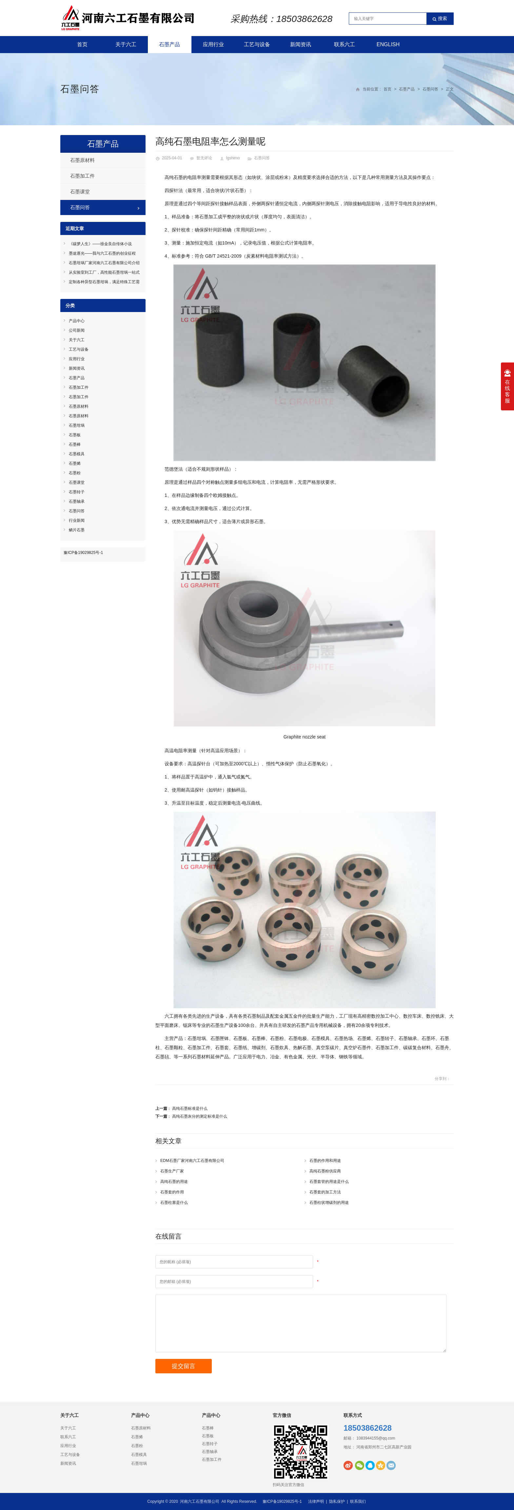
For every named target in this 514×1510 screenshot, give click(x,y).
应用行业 (213, 44)
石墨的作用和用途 (325, 1160)
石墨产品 (169, 44)
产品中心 (77, 321)
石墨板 (75, 435)
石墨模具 (77, 454)
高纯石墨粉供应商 (325, 1171)
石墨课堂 (80, 191)
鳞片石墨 (77, 530)
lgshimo (233, 158)
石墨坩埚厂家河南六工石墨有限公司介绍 (104, 263)
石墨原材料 (82, 160)
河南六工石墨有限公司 (199, 1501)
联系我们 (358, 1501)
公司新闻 (77, 330)
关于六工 (125, 44)
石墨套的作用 (172, 1192)
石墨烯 (75, 463)
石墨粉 (75, 473)
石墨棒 (75, 444)
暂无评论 (204, 158)
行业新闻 (77, 520)
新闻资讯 (300, 44)
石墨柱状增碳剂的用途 (329, 1202)
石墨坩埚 (77, 425)
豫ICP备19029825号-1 (83, 552)
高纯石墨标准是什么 (190, 1108)
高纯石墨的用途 (174, 1181)
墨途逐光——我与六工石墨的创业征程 (102, 253)
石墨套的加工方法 (325, 1192)
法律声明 (316, 1501)
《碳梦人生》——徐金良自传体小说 (100, 244)
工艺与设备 (257, 44)
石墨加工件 (82, 176)
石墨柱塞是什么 (174, 1202)
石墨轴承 (77, 501)
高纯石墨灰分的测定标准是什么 (199, 1116)
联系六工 (344, 44)
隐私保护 (337, 1501)
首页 (82, 44)
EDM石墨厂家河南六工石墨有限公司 (192, 1160)
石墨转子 (77, 492)
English (388, 44)
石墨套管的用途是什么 (329, 1181)
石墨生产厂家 (172, 1171)
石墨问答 (80, 89)
